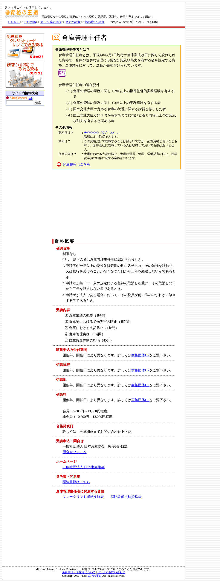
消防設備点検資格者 (126, 497)
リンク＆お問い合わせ (111, 572)
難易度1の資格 (94, 22)
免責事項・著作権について (79, 572)
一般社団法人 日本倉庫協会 (84, 467)
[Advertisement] (116, 204)
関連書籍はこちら (76, 164)
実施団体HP (140, 355)
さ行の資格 (73, 22)
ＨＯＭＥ (14, 22)
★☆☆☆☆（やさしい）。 (102, 132)
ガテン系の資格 (50, 22)
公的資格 (30, 22)
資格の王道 (95, 575)
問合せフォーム (75, 452)
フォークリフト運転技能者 (83, 497)
